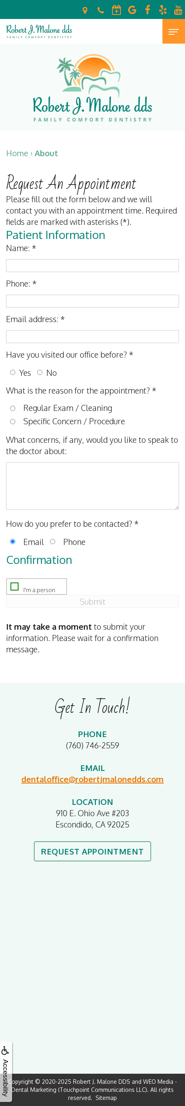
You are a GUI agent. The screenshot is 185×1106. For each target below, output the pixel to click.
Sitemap (106, 1097)
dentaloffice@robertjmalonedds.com (92, 779)
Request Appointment (92, 851)
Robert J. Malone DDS (101, 1081)
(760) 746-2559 (92, 745)
